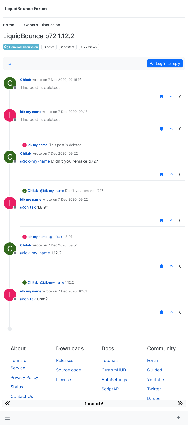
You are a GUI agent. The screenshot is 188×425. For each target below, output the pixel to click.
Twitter (154, 388)
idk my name (30, 112)
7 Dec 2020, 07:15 (62, 80)
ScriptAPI (111, 388)
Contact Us (22, 396)
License (63, 379)
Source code (68, 370)
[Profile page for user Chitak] (10, 83)
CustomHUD (114, 370)
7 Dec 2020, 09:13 (72, 112)
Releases (64, 360)
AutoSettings (114, 379)
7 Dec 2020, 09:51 (62, 245)
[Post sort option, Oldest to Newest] (10, 63)
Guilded (154, 370)
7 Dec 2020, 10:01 (72, 291)
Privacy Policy (24, 377)
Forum (153, 360)
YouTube (155, 379)
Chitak (25, 80)
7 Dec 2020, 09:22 (63, 153)
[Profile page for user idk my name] (10, 115)
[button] (7, 418)
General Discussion (21, 47)
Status (17, 386)
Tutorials (110, 360)
